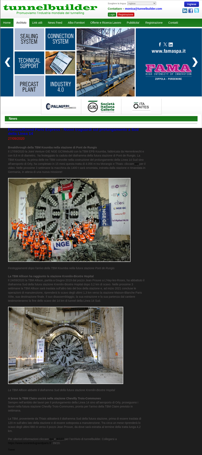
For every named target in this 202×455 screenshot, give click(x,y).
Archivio (21, 22)
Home (7, 22)
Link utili (37, 22)
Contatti (173, 22)
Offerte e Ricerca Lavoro (105, 22)
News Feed (55, 22)
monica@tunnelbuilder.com (143, 8)
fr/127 (60, 439)
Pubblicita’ (133, 22)
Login (112, 14)
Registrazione (125, 14)
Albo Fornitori (76, 22)
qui (137, 163)
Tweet (11, 449)
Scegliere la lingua (117, 3)
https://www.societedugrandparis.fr (29, 443)
